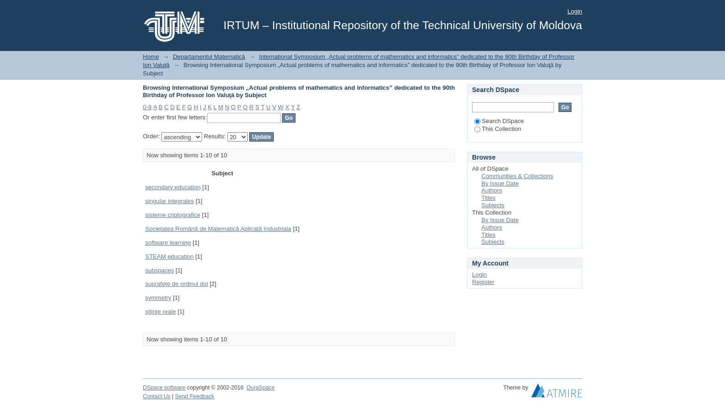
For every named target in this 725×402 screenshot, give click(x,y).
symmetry (158, 297)
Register (483, 281)
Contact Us (157, 396)
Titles (488, 197)
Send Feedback (195, 396)
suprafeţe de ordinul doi (176, 283)
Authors (491, 190)
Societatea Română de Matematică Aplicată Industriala (218, 228)
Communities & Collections (517, 176)
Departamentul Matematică (209, 56)
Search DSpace (499, 121)
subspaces (159, 270)
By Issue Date (500, 183)
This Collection (497, 128)
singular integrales (169, 201)
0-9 (147, 107)
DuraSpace (260, 387)
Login (574, 11)
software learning (168, 242)
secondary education (173, 187)
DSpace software (164, 387)
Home (151, 56)
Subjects (492, 205)
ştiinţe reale (160, 311)
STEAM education (169, 256)
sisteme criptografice (172, 214)
